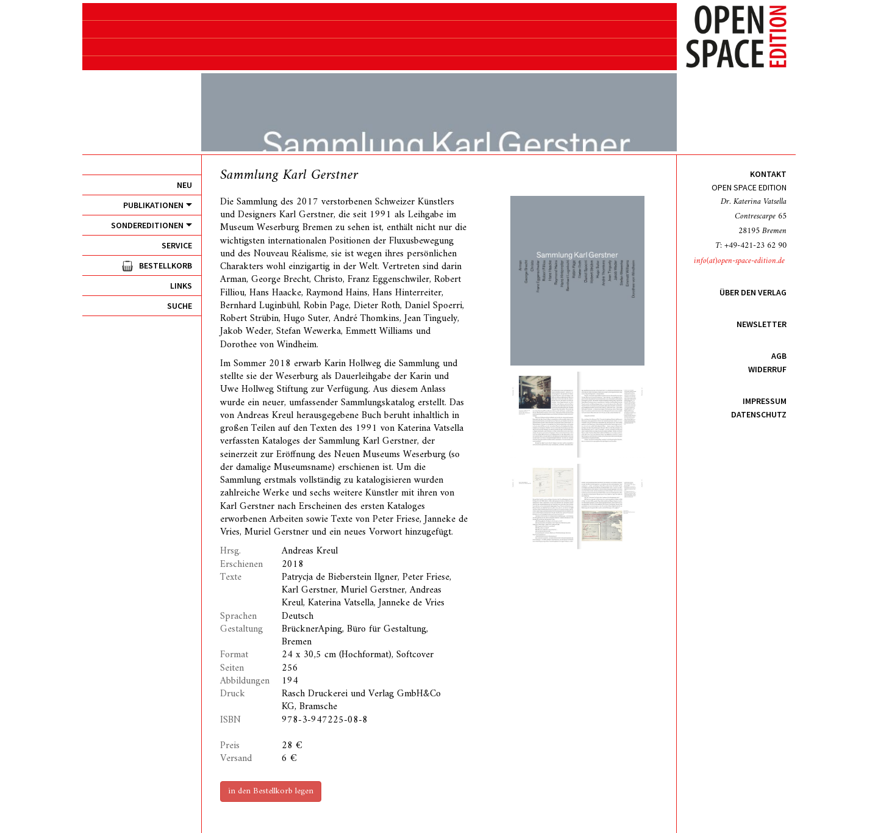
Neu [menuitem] (184, 184)
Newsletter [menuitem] (762, 324)
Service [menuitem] (177, 245)
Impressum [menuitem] (765, 400)
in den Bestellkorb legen (270, 791)
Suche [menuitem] (179, 305)
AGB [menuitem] (779, 355)
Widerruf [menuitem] (767, 369)
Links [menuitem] (181, 285)
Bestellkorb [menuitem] (165, 265)
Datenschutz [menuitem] (759, 414)
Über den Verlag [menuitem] (753, 292)
